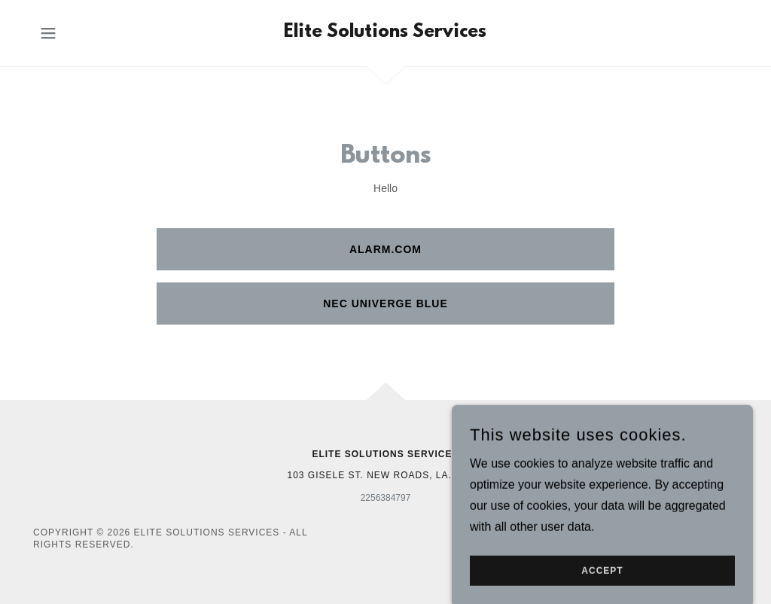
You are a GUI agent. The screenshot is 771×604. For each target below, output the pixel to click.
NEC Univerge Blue (385, 303)
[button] (48, 33)
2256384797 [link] (386, 498)
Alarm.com (385, 249)
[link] (385, 32)
